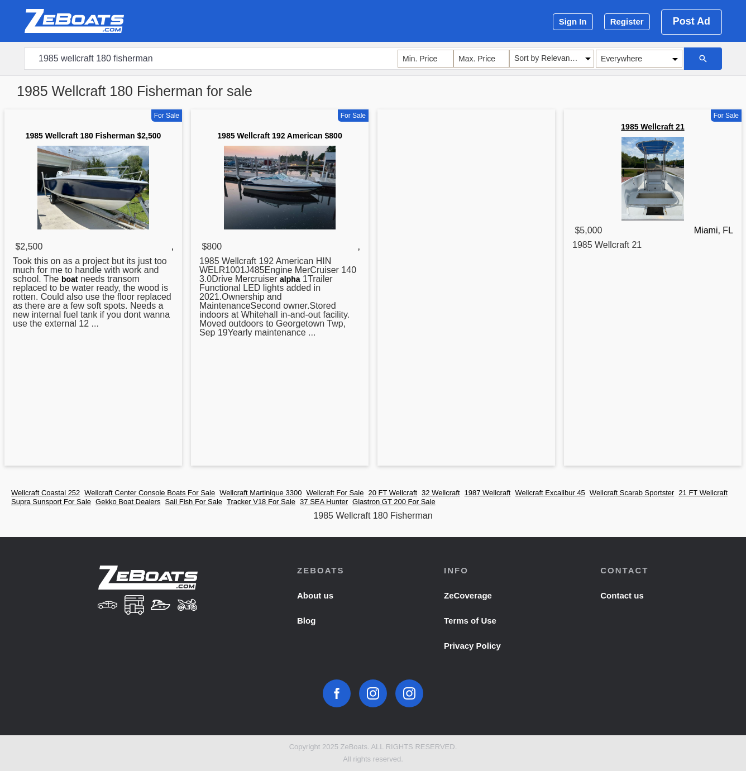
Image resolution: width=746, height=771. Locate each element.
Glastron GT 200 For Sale (394, 501)
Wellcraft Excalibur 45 (550, 493)
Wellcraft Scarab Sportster (632, 493)
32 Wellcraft (441, 493)
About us (315, 595)
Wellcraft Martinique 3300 (260, 493)
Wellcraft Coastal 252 (45, 493)
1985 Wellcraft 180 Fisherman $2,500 (93, 135)
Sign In (573, 21)
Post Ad (691, 21)
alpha (290, 279)
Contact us (622, 595)
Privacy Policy (472, 645)
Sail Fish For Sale (193, 501)
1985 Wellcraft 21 (652, 126)
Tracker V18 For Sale (261, 501)
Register (627, 21)
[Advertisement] (466, 289)
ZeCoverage (468, 595)
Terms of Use (470, 620)
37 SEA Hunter (324, 501)
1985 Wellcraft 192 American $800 (279, 135)
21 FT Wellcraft (703, 493)
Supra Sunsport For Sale (51, 501)
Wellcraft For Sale (335, 493)
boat (69, 279)
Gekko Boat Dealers (127, 501)
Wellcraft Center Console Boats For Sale (149, 493)
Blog (306, 620)
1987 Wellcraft (488, 493)
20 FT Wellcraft (392, 493)
